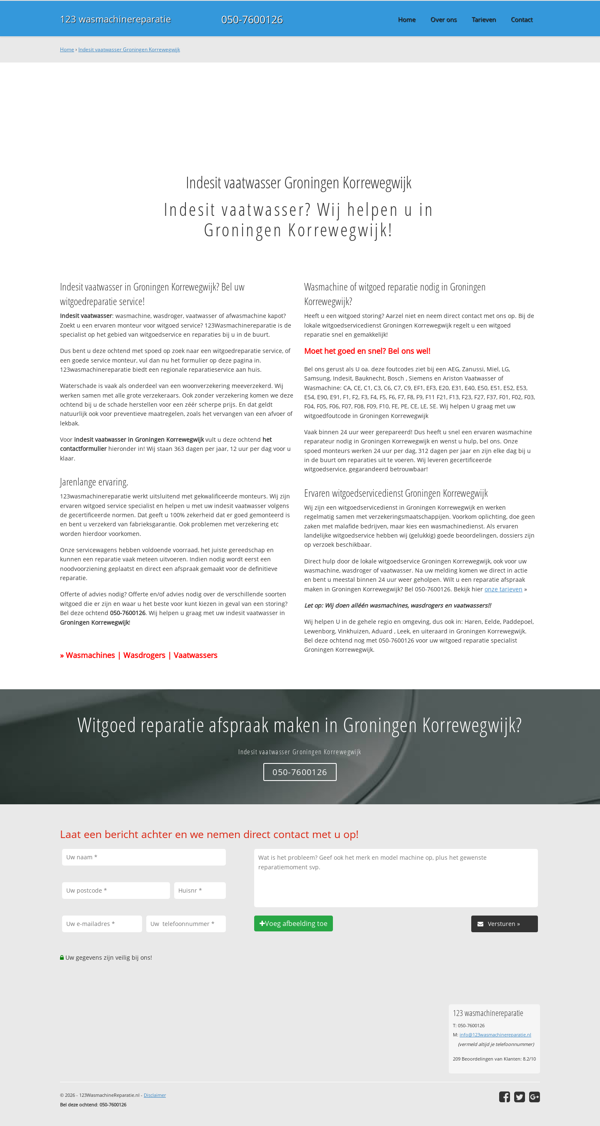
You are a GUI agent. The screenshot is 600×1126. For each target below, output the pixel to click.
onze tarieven (503, 589)
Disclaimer (155, 1095)
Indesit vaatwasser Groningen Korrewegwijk (129, 49)
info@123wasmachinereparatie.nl (495, 1034)
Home (67, 49)
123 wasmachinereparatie (115, 19)
